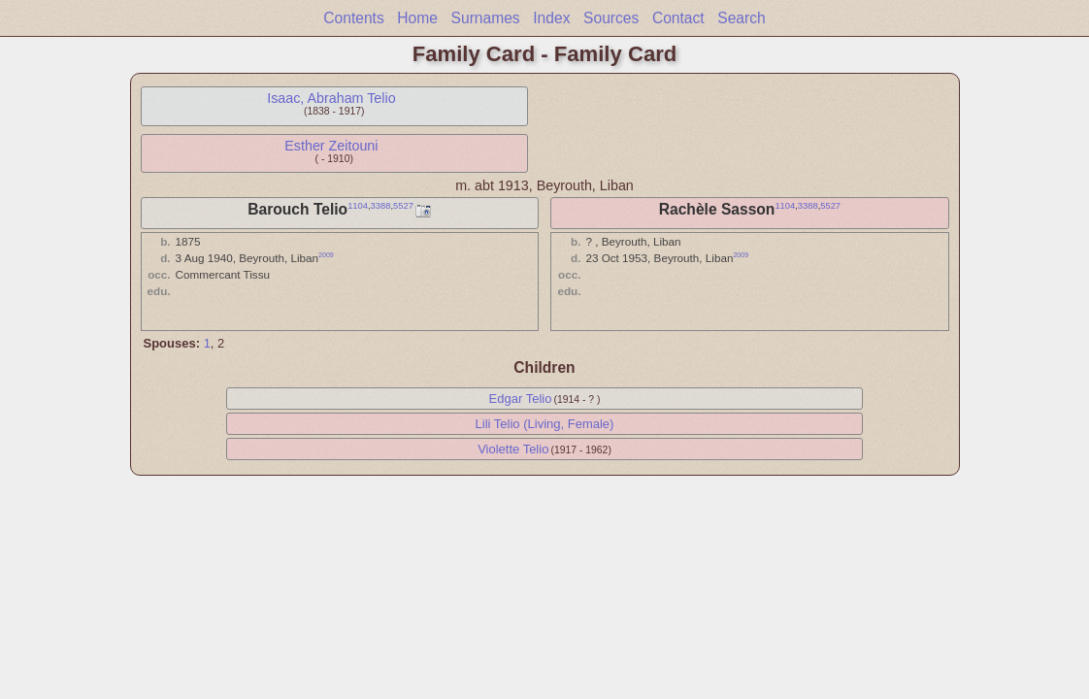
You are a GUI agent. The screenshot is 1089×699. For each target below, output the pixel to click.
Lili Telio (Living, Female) (545, 423)
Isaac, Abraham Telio (331, 98)
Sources (611, 18)
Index (551, 18)
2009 (326, 254)
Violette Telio (513, 449)
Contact (678, 18)
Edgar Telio (520, 398)
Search (741, 18)
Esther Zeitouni (331, 145)
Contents (353, 18)
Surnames (485, 18)
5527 (403, 206)
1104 (357, 206)
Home (417, 18)
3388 (381, 206)
